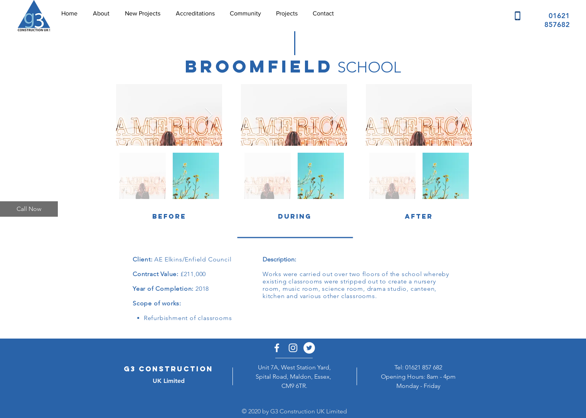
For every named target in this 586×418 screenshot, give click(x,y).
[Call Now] (29, 209)
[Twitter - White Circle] (309, 348)
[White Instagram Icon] (293, 348)
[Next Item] (208, 115)
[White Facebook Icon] (277, 348)
